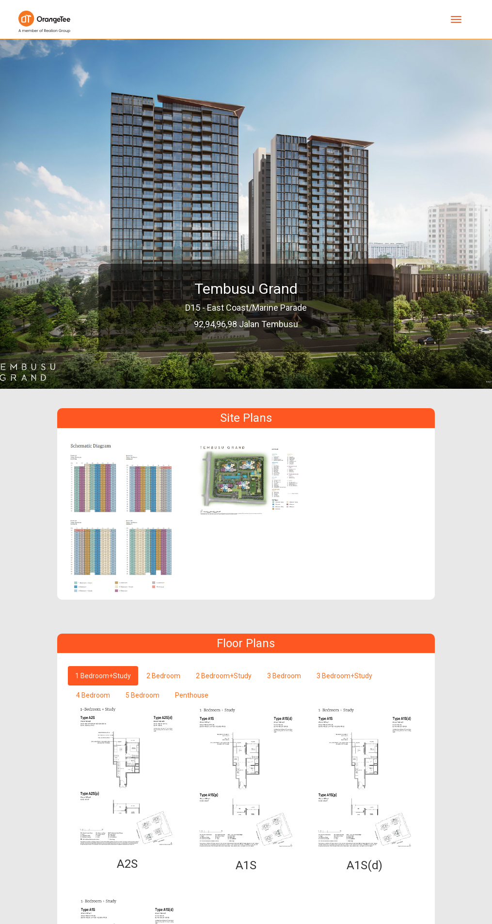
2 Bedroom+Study (224, 676)
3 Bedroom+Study (344, 676)
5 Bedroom (142, 695)
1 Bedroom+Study (103, 676)
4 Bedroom (93, 695)
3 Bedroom (284, 676)
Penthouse (191, 695)
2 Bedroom (163, 676)
